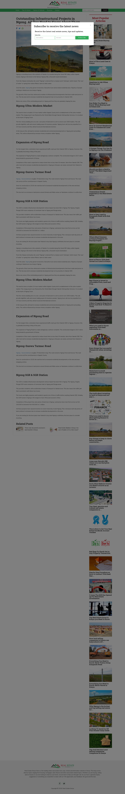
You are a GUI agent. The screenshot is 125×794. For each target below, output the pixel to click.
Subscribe (37, 35)
